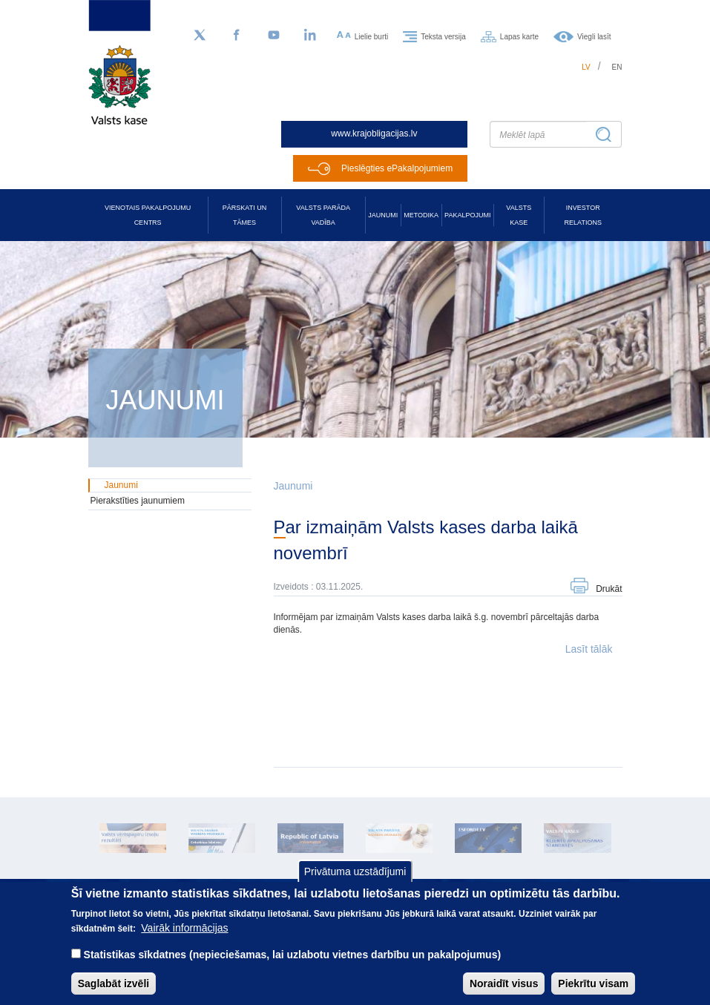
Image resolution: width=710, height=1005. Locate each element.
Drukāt (609, 589)
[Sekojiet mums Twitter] (199, 35)
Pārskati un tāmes (244, 215)
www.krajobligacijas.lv (374, 133)
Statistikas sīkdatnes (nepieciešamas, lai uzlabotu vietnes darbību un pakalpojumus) (293, 966)
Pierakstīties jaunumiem (138, 500)
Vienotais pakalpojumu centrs (148, 215)
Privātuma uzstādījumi (355, 883)
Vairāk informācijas (184, 940)
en (617, 67)
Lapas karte (519, 36)
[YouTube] (274, 35)
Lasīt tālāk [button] (589, 649)
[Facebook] (237, 35)
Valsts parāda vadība (323, 215)
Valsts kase (518, 215)
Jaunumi (383, 215)
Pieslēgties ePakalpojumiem (397, 168)
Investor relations (583, 215)
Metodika (421, 215)
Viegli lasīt (594, 36)
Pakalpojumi (467, 215)
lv (586, 67)
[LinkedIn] (311, 35)
